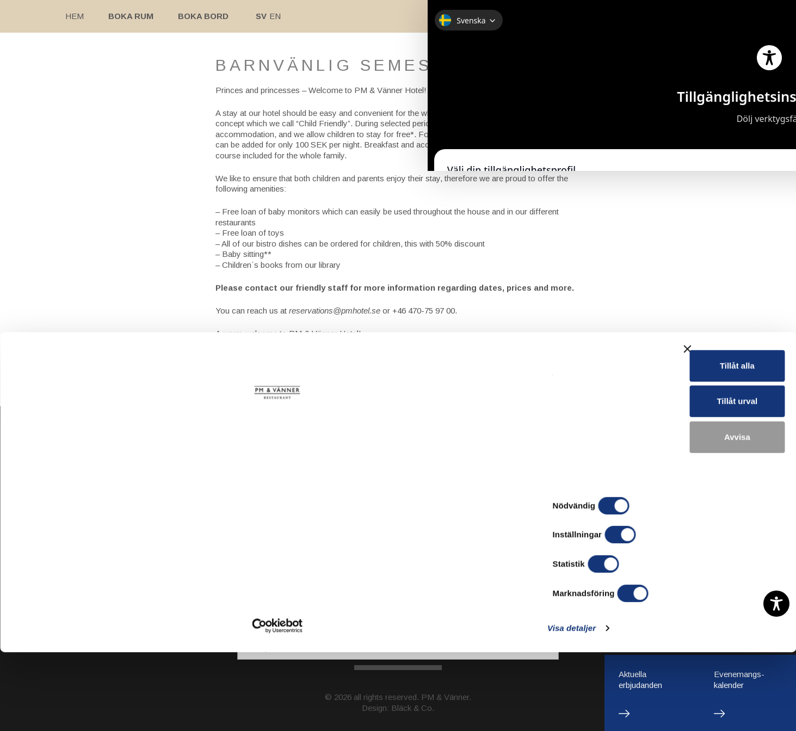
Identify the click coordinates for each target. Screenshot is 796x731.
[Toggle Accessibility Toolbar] (776, 603)
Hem (74, 16)
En (275, 16)
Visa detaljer (591, 709)
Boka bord (203, 16)
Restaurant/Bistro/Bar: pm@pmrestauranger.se (398, 558)
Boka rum (130, 16)
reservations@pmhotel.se (334, 310)
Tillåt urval (677, 624)
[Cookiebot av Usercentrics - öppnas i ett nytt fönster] (70, 710)
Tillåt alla (677, 588)
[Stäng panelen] (779, 576)
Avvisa (677, 659)
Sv (261, 16)
